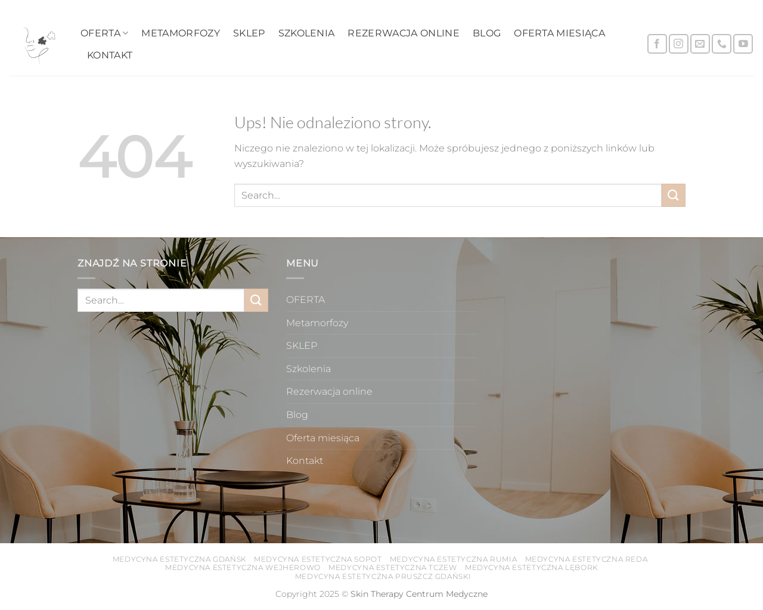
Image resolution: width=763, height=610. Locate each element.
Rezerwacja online (403, 33)
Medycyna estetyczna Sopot (318, 559)
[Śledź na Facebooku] (657, 44)
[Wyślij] (674, 195)
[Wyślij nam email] (700, 44)
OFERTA (104, 33)
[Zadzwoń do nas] (721, 44)
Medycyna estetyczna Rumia (453, 559)
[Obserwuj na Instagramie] (678, 44)
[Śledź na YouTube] (743, 44)
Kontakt (109, 55)
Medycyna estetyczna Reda (586, 559)
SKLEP (249, 33)
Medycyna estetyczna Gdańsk (179, 559)
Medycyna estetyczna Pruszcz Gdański (383, 576)
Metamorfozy (180, 33)
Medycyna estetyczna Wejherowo (243, 567)
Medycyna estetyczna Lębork (531, 567)
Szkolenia (306, 33)
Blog (487, 33)
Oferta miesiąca (559, 33)
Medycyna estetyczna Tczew (392, 567)
